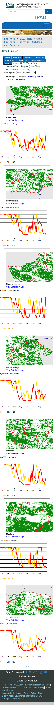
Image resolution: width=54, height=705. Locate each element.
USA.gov (6, 699)
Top (27, 666)
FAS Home (9, 38)
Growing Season (23, 60)
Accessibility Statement (12, 693)
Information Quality (34, 696)
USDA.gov (18, 685)
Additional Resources (38, 60)
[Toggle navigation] (47, 26)
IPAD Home (26, 38)
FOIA (11, 690)
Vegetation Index (10, 60)
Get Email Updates (26, 680)
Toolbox (7, 57)
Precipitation (17, 57)
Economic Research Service (37, 685)
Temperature (28, 57)
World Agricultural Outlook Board (17, 687)
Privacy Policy (30, 693)
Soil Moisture (39, 57)
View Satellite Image (15, 120)
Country (7, 63)
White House (18, 699)
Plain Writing (38, 687)
